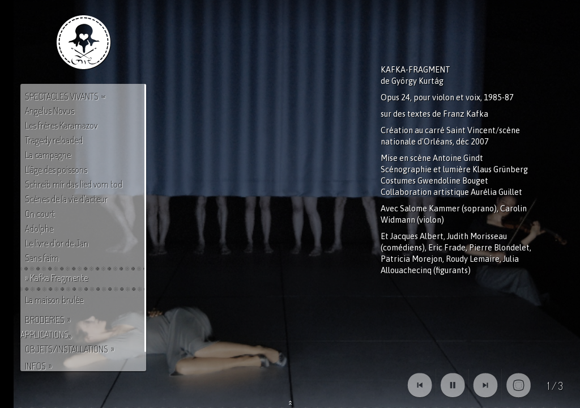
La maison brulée (54, 299)
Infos (35, 366)
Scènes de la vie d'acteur (66, 199)
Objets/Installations (66, 349)
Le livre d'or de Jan (56, 243)
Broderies (45, 319)
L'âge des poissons (56, 169)
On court (40, 213)
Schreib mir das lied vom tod (73, 184)
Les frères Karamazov (61, 125)
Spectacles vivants (62, 96)
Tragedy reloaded (54, 140)
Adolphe (39, 228)
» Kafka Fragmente (56, 277)
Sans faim (42, 258)
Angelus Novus (49, 110)
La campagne (48, 154)
